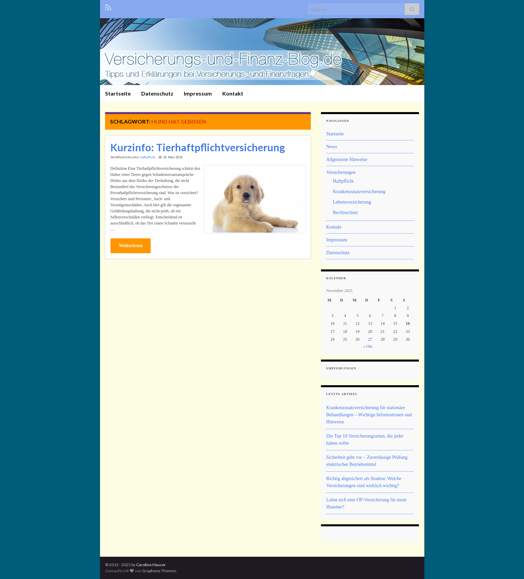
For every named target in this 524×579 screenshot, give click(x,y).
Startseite (118, 93)
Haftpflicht (147, 157)
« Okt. (368, 346)
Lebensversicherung (352, 202)
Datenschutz (157, 93)
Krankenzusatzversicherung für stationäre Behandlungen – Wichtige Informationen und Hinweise (368, 414)
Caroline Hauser (151, 564)
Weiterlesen (131, 245)
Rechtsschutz (345, 212)
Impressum (198, 93)
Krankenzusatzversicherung (359, 191)
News (331, 146)
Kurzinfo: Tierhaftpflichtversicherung (197, 147)
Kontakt (232, 93)
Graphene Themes (159, 570)
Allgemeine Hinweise (346, 159)
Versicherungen (340, 172)
